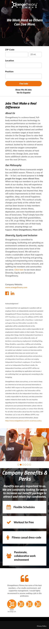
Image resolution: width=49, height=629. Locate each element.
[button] (18, 463)
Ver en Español (23, 92)
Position (9, 71)
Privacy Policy (41, 624)
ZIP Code (10, 49)
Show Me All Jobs (23, 89)
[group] (24, 443)
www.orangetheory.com (16, 287)
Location (9, 60)
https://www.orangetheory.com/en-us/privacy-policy (23, 421)
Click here (19, 269)
